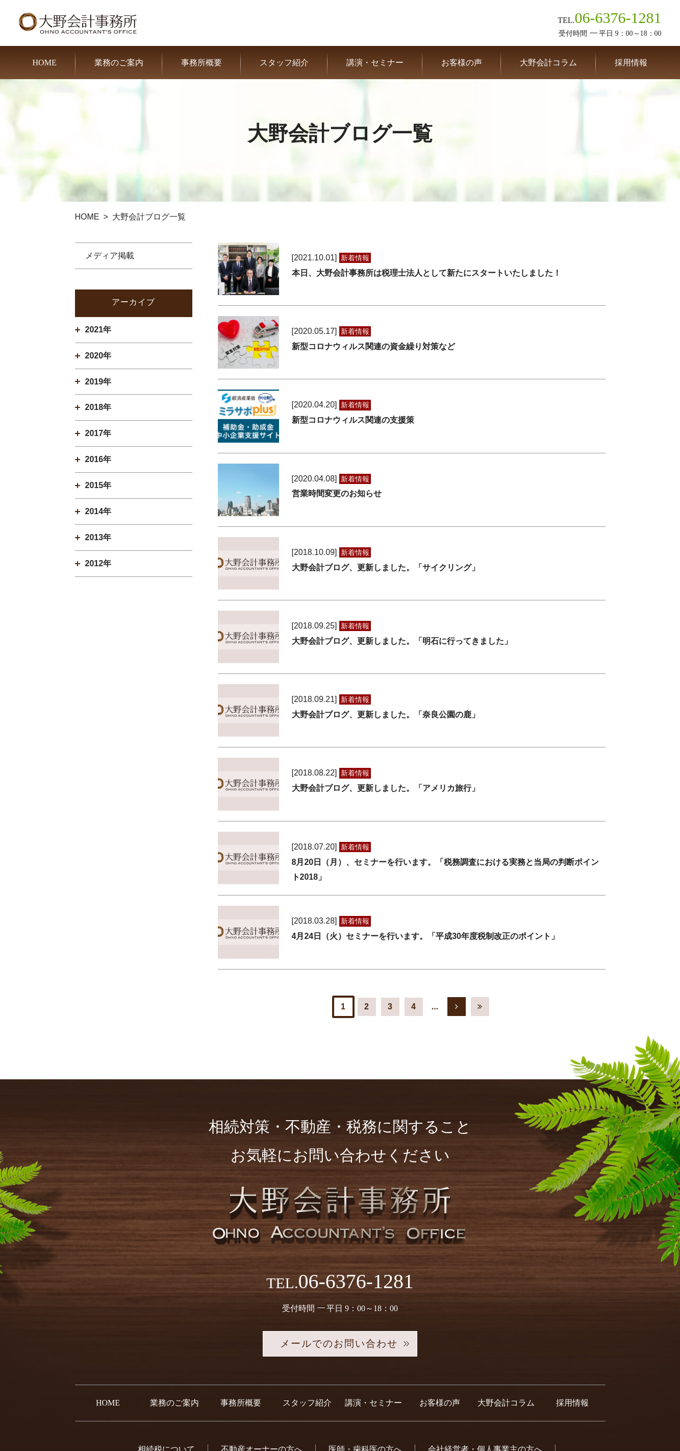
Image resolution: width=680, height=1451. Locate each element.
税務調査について (199, 1364)
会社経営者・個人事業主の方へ (485, 1343)
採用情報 (631, 62)
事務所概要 (201, 62)
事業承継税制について (298, 1364)
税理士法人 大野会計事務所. (348, 1425)
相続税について (166, 1343)
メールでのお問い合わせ (340, 1238)
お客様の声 (461, 62)
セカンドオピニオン (402, 1364)
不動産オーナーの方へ (262, 1343)
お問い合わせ (489, 1364)
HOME (45, 62)
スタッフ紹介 (284, 62)
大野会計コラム (548, 62)
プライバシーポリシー (340, 1384)
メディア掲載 (109, 255)
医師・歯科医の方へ (365, 1343)
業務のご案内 (118, 62)
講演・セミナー (375, 62)
